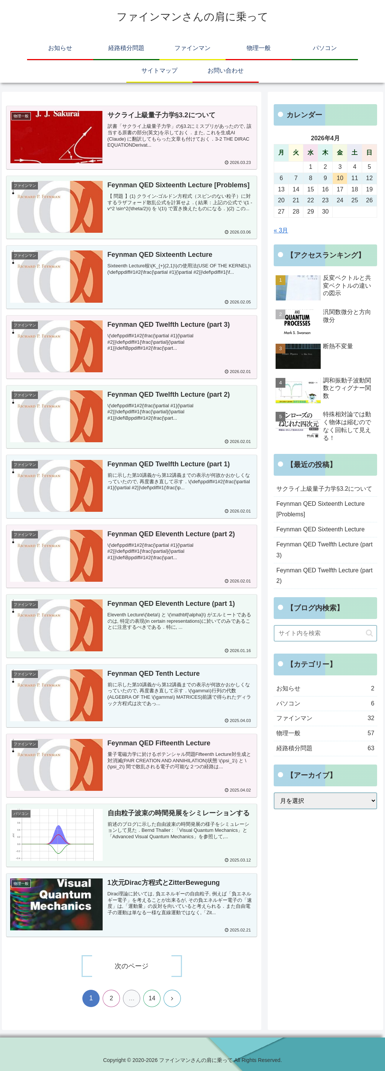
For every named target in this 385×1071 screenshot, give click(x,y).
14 (152, 998)
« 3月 (281, 230)
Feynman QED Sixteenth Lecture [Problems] (320, 509)
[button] (369, 633)
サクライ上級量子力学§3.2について (324, 488)
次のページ (132, 966)
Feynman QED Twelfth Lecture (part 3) (324, 549)
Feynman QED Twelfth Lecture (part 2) (324, 575)
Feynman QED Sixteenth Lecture (320, 529)
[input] (325, 633)
